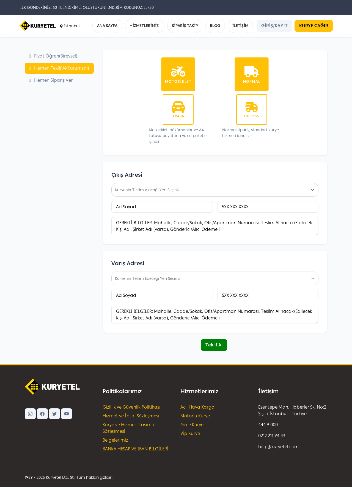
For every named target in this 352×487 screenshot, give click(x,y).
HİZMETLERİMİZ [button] (144, 25)
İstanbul (69, 26)
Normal (251, 81)
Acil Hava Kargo (197, 407)
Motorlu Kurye (195, 415)
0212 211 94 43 (271, 435)
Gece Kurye (192, 424)
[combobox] (214, 190)
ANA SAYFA (107, 25)
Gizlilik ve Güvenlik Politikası (131, 407)
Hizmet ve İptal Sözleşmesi (131, 415)
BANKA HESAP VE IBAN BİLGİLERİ (136, 449)
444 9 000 (268, 424)
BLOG (215, 25)
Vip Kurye (190, 433)
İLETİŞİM (240, 25)
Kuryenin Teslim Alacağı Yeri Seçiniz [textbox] (147, 190)
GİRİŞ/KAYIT (274, 25)
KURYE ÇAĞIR (313, 25)
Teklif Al (213, 345)
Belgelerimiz (115, 440)
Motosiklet (178, 81)
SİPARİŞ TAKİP (185, 25)
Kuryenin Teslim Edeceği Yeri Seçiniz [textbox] (147, 278)
